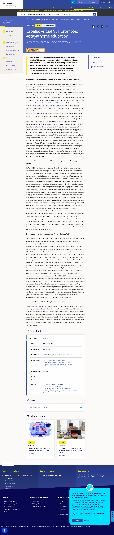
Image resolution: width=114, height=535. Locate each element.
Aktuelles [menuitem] (9, 31)
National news (47, 338)
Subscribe (46, 471)
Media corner (64, 514)
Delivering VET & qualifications (13, 504)
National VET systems (50, 355)
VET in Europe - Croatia (39, 407)
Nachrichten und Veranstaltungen (40, 19)
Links (95, 62)
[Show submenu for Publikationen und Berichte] (53, 7)
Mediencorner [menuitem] (11, 69)
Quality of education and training (54, 390)
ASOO (28, 173)
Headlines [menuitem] (10, 35)
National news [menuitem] (12, 39)
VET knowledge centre (10, 506)
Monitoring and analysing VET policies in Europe (57, 362)
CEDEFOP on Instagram (97, 476)
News (61, 501)
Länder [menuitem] (97, 7)
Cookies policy (50, 526)
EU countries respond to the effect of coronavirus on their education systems (71, 450)
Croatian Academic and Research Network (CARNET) (43, 103)
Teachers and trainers (73, 390)
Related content (98, 67)
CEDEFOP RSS (102, 476)
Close (94, 14)
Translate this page (66, 14)
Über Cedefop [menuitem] (107, 7)
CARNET (49, 309)
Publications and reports (39, 498)
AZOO (52, 281)
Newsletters (63, 506)
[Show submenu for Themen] (35, 7)
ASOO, (47, 281)
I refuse (86, 520)
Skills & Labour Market (10, 501)
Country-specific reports (39, 506)
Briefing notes (36, 504)
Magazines (63, 509)
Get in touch (9, 471)
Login (83, 2)
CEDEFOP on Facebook (79, 476)
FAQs (2, 526)
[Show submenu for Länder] (100, 7)
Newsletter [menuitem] (10, 47)
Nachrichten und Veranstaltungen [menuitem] (83, 7)
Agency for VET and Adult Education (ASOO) (49, 106)
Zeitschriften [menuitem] (10, 54)
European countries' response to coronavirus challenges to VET (39, 449)
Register (94, 2)
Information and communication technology (58, 388)
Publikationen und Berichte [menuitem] (45, 7)
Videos (62, 512)
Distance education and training (54, 384)
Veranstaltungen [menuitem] (12, 43)
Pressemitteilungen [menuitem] (13, 50)
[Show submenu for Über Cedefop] (111, 7)
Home (27, 19)
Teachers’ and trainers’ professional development (58, 364)
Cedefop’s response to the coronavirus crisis (55, 377)
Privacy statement (60, 526)
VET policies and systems (66, 355)
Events (62, 504)
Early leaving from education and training (55, 360)
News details (97, 57)
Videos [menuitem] (8, 58)
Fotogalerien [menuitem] (10, 65)
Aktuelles (55, 19)
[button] (93, 26)
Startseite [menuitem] (26, 7)
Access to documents (38, 526)
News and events (64, 498)
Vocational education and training (54, 392)
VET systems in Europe (50, 366)
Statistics (6, 512)
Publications (35, 501)
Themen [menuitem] (33, 7)
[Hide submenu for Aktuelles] (4, 31)
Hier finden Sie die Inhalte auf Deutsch (73, 10)
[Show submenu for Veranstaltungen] (4, 42)
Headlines (31, 453)
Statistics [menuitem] (59, 7)
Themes (5, 498)
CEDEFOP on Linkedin (93, 476)
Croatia (48, 349)
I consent (77, 521)
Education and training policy (53, 386)
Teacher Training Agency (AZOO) (47, 127)
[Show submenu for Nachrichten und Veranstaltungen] (92, 7)
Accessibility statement (12, 526)
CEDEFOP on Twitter (84, 476)
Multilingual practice (25, 526)
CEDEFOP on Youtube (88, 476)
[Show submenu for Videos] (4, 57)
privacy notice (91, 515)
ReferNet (45, 371)
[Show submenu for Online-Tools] (71, 7)
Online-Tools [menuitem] (67, 7)
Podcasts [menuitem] (9, 62)
